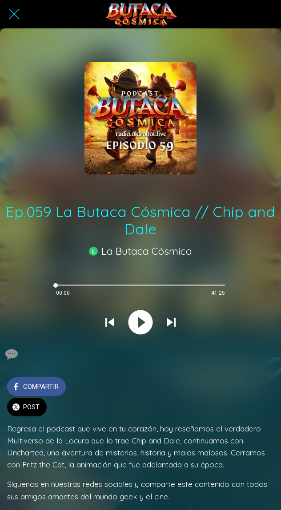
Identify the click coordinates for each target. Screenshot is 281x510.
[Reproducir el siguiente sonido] (171, 323)
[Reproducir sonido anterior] (110, 323)
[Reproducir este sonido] (140, 323)
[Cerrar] (14, 14)
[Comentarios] (10, 354)
